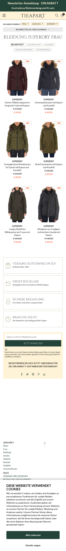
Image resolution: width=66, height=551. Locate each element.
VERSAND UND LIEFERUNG (15, 476)
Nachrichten (34, 44)
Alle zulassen (33, 534)
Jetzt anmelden (33, 343)
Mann (5, 446)
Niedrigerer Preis (24, 50)
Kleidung (36, 24)
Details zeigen (33, 545)
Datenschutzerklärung (32, 352)
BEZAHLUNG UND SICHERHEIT (17, 479)
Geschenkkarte (10, 469)
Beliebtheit (17, 44)
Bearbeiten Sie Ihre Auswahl (31, 29)
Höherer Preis (43, 50)
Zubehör (7, 459)
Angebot (49, 44)
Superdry (51, 24)
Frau (24, 24)
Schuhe (6, 456)
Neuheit (6, 462)
